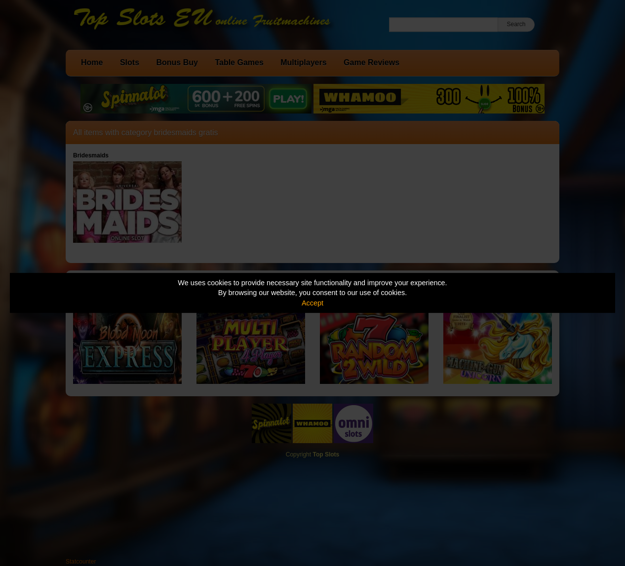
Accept (312, 303)
